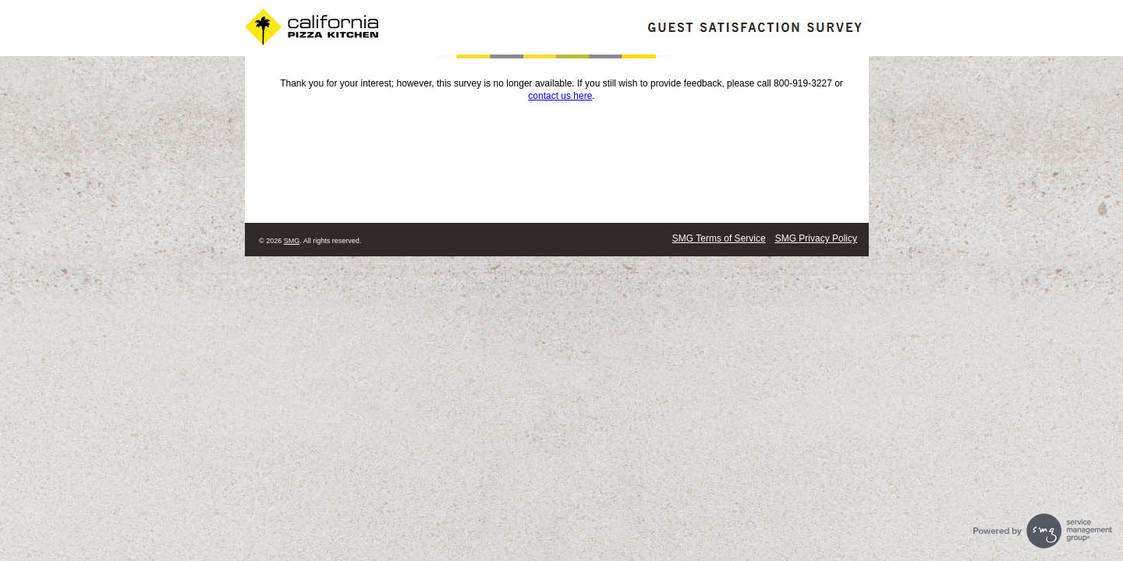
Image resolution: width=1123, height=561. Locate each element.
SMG (292, 241)
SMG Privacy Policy (816, 238)
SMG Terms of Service (719, 238)
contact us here (560, 95)
